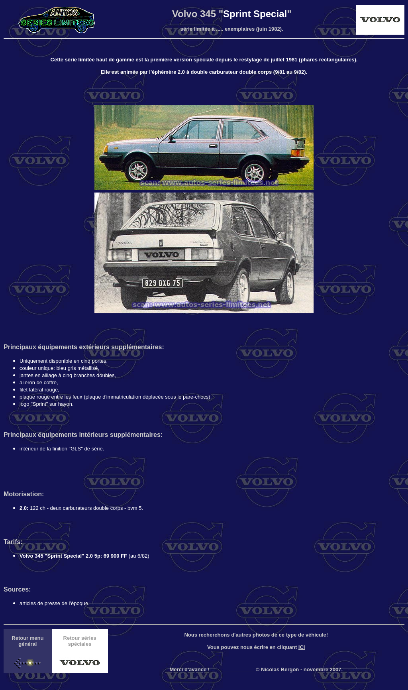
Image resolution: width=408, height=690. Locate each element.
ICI (301, 647)
